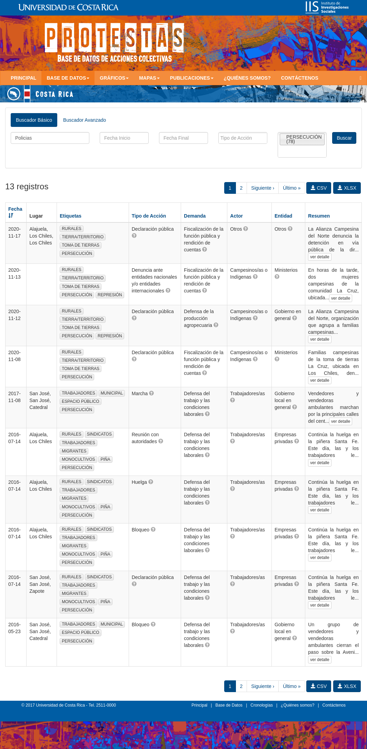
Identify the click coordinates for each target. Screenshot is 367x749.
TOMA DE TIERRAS (80, 245)
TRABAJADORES (78, 393)
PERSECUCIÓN (77, 253)
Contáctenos (299, 78)
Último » (291, 188)
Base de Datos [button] (68, 78)
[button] (134, 235)
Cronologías (261, 705)
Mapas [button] (149, 78)
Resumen (319, 216)
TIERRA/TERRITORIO (82, 236)
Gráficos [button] (114, 78)
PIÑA (105, 459)
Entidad (283, 216)
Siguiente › (262, 188)
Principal (23, 78)
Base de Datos (228, 705)
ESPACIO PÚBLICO (80, 401)
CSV (319, 188)
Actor (236, 216)
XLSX (347, 188)
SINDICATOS (99, 434)
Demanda (195, 216)
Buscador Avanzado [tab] (84, 120)
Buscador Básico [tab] (34, 120)
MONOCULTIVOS (78, 459)
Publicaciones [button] (192, 78)
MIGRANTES (74, 451)
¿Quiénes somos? (247, 78)
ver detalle (319, 256)
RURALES (71, 228)
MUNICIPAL (112, 393)
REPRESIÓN (110, 294)
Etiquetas (70, 216)
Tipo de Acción (149, 216)
